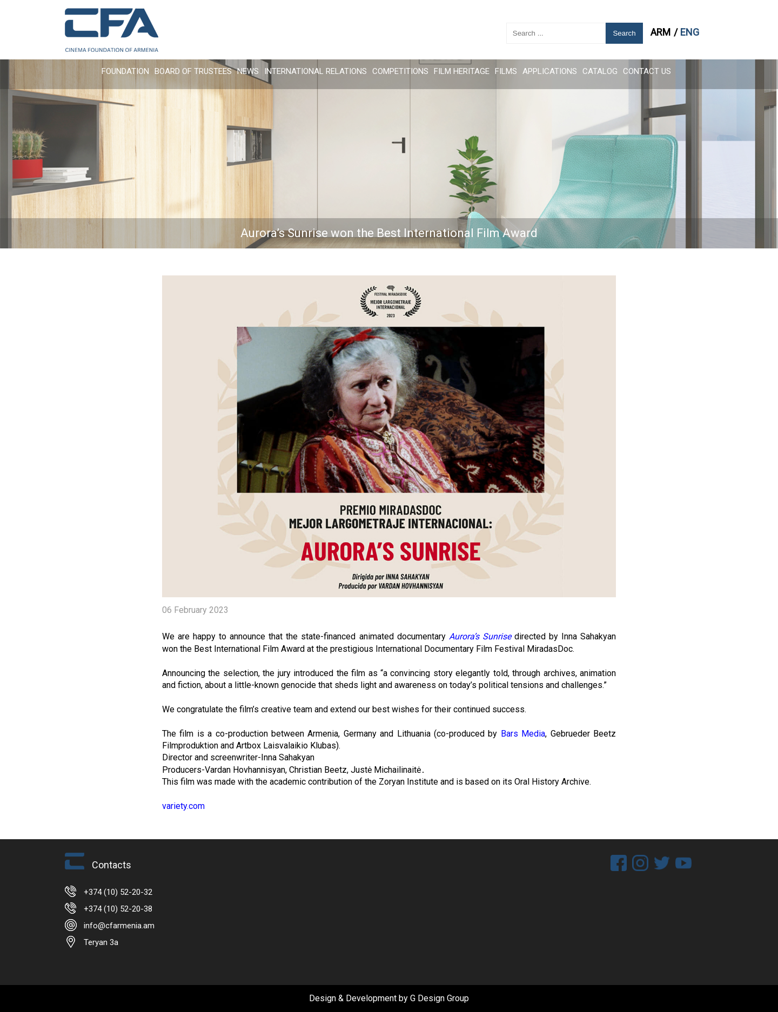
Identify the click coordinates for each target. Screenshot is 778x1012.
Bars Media (521, 733)
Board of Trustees (193, 71)
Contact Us (647, 71)
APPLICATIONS (549, 71)
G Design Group (439, 998)
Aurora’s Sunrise (480, 636)
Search (624, 33)
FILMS (506, 71)
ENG (689, 32)
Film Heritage (461, 71)
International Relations (315, 71)
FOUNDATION (125, 71)
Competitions (400, 71)
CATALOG (600, 71)
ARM (661, 32)
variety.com (183, 806)
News (248, 71)
